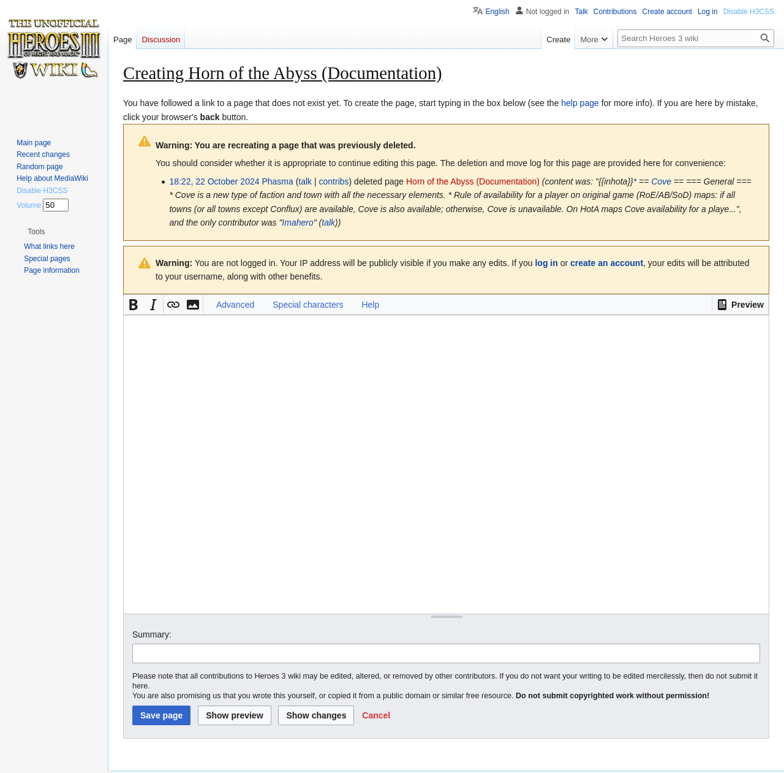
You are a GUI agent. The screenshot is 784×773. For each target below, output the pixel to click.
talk (305, 181)
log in (546, 263)
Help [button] (370, 305)
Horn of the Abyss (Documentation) (473, 181)
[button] (740, 304)
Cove (661, 181)
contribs (334, 181)
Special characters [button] (308, 305)
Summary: (152, 634)
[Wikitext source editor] (446, 464)
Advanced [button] (235, 305)
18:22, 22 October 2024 (214, 181)
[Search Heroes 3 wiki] (695, 38)
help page (580, 103)
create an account (606, 263)
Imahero (297, 222)
